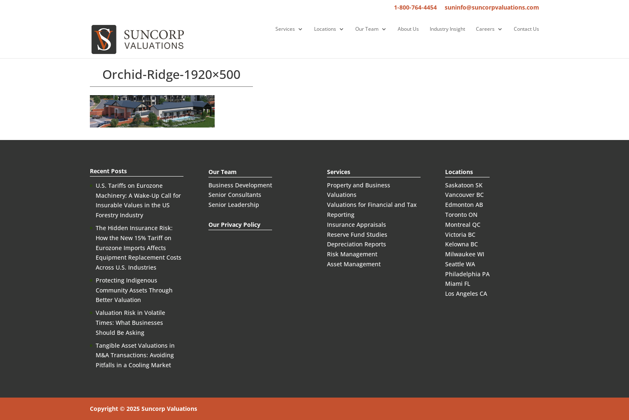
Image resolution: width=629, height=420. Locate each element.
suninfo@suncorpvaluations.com (492, 8)
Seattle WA (460, 264)
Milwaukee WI (464, 254)
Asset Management (354, 264)
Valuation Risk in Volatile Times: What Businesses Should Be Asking (130, 322)
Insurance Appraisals (356, 224)
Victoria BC (460, 234)
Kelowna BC (461, 244)
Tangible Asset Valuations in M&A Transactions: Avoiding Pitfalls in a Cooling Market (135, 355)
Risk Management (352, 254)
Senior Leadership (233, 205)
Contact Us (526, 29)
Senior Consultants (234, 195)
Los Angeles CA (466, 293)
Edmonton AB (464, 205)
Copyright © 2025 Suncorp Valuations (143, 409)
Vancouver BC (464, 195)
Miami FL (457, 283)
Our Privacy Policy (234, 224)
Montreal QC (462, 224)
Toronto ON (461, 215)
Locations (325, 29)
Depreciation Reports (356, 244)
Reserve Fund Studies (357, 234)
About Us (408, 29)
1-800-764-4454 (415, 8)
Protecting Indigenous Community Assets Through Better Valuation (134, 290)
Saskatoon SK (464, 185)
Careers (485, 29)
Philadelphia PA (467, 274)
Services (285, 29)
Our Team (367, 29)
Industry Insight (447, 29)
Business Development (240, 185)
